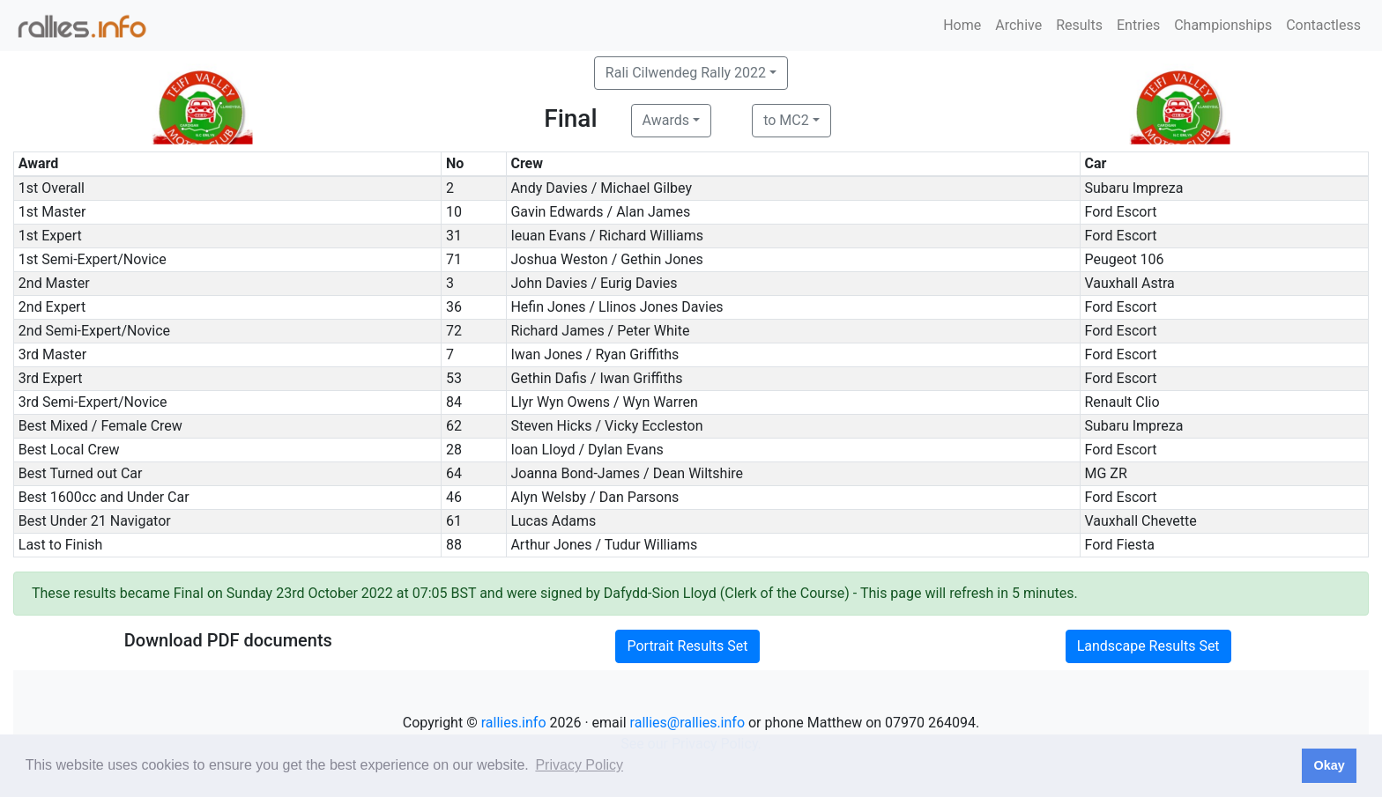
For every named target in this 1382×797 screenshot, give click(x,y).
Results (1079, 25)
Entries (1138, 25)
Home (962, 25)
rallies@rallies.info (687, 722)
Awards (666, 120)
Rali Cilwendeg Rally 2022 (686, 72)
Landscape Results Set (1148, 646)
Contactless (1323, 25)
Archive (1018, 25)
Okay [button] (1328, 765)
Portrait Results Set (687, 646)
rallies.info (513, 722)
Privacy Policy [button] (579, 764)
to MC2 (786, 120)
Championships (1223, 25)
